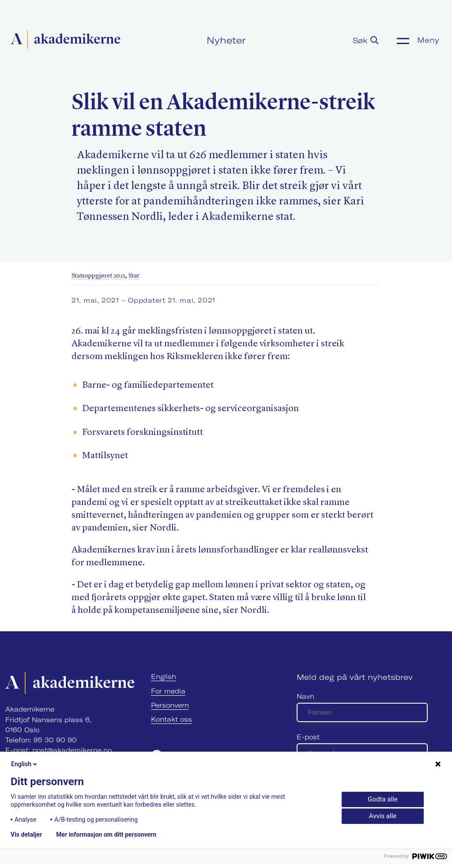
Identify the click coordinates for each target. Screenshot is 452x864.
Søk (366, 40)
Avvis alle (382, 816)
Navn (305, 696)
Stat (133, 276)
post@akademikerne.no (72, 750)
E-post (308, 737)
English (163, 676)
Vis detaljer (26, 834)
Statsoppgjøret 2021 (98, 276)
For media (168, 691)
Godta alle (382, 799)
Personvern (170, 705)
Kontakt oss (171, 719)
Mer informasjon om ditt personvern (106, 834)
